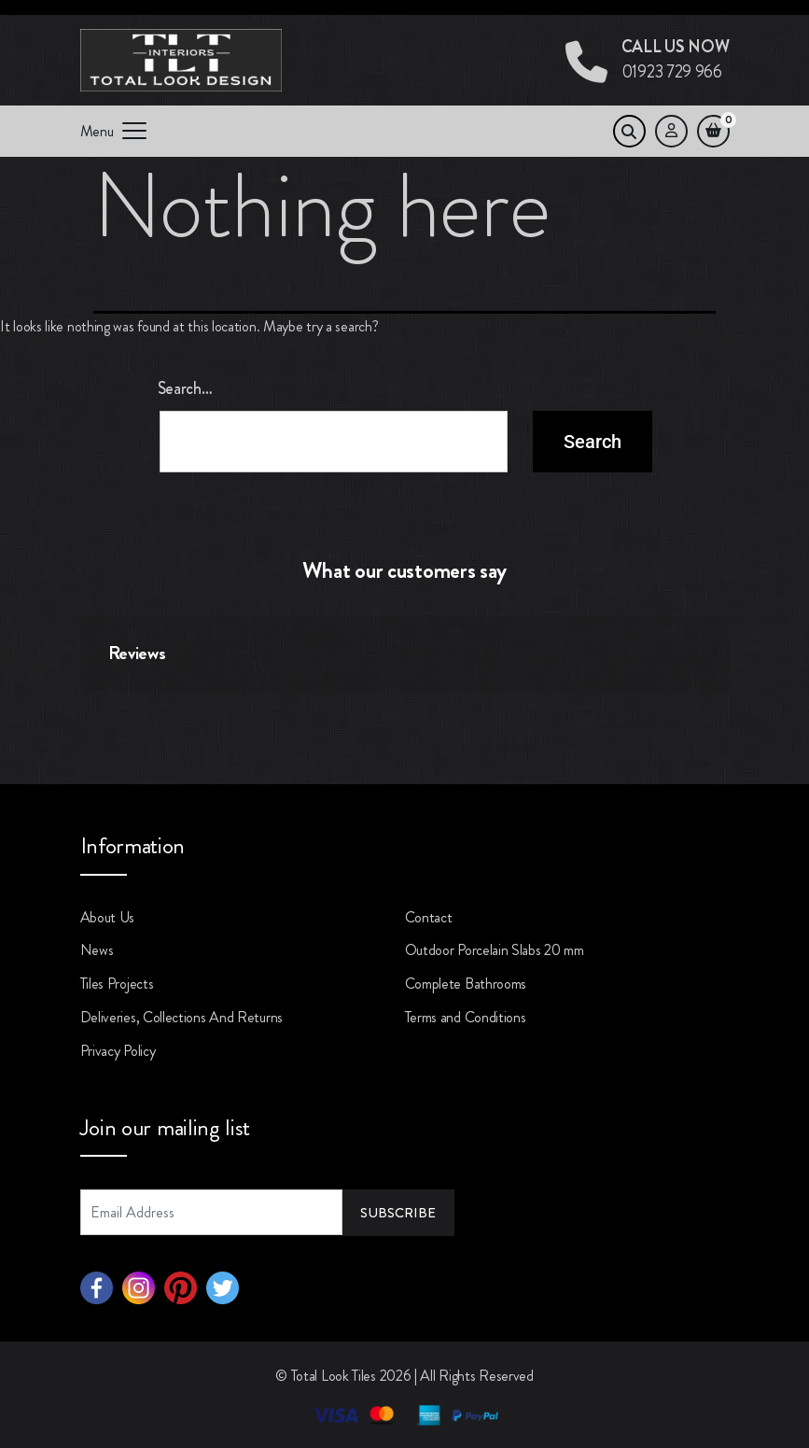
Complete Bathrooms (466, 983)
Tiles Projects (117, 983)
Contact (429, 917)
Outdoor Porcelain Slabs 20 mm (494, 950)
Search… (185, 388)
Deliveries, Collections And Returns (182, 1017)
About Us (107, 917)
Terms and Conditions (465, 1017)
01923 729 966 (675, 59)
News (97, 950)
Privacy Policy (118, 1050)
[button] (80, 709)
